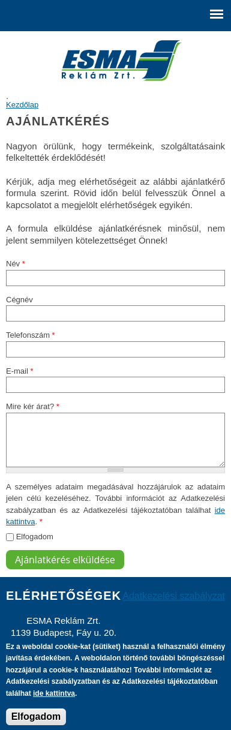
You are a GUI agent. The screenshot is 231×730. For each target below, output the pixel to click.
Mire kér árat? (32, 406)
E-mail (20, 370)
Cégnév (19, 299)
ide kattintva (54, 699)
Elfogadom (34, 536)
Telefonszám (30, 335)
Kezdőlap (22, 104)
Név (15, 263)
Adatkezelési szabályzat (173, 596)
